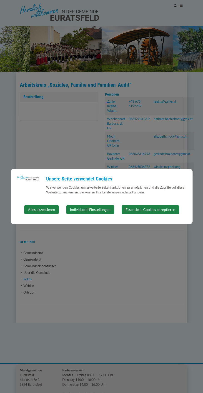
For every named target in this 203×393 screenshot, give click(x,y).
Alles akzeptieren (41, 209)
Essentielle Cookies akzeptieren (150, 209)
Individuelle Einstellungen (90, 209)
